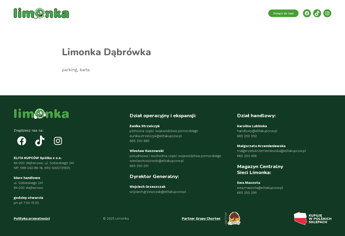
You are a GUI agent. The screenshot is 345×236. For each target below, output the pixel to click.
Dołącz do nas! (283, 13)
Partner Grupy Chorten (201, 219)
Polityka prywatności (32, 219)
